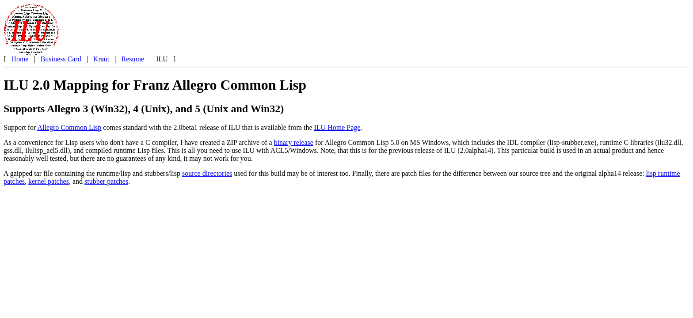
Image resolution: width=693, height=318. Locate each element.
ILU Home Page (337, 127)
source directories (207, 173)
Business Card (61, 59)
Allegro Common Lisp (69, 127)
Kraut (101, 59)
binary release (293, 142)
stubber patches (106, 181)
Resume (132, 59)
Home (19, 59)
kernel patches (48, 181)
